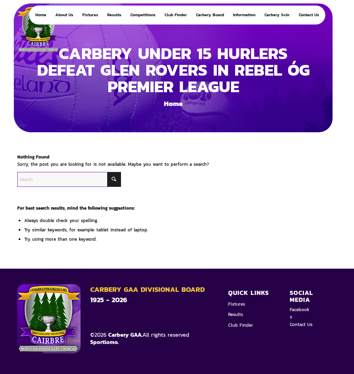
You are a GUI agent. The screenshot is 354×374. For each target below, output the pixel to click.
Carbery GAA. (124, 334)
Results (235, 314)
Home (173, 103)
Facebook (299, 309)
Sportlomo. (104, 342)
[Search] (69, 179)
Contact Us (301, 324)
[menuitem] (41, 14)
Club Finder (240, 325)
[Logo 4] (44, 32)
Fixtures (236, 304)
